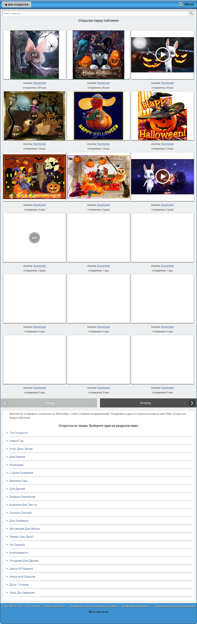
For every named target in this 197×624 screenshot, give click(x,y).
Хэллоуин (39, 83)
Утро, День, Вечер (21, 449)
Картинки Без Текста (23, 504)
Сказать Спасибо (21, 512)
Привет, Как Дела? (22, 536)
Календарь (17, 464)
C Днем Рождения (21, 472)
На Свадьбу (17, 544)
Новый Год (17, 441)
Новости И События (22, 576)
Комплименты (19, 552)
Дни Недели (17, 456)
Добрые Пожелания (22, 496)
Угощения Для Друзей (24, 560)
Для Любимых (19, 520)
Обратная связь (55, 606)
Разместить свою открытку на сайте (94, 606)
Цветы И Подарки (21, 568)
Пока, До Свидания (22, 592)
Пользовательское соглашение (174, 606)
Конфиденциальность (136, 606)
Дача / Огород (19, 584)
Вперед (145, 403)
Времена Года (19, 480)
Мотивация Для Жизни (25, 528)
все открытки (16, 4)
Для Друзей (17, 488)
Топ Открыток (19, 433)
